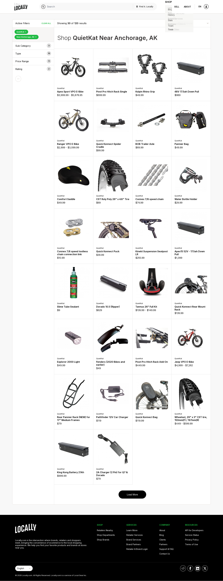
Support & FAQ (166, 549)
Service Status (192, 535)
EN (199, 6)
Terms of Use (191, 544)
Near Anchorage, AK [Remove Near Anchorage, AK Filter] (26, 37)
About (187, 6)
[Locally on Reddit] (183, 568)
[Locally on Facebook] (190, 568)
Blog (161, 535)
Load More (132, 494)
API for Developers (194, 530)
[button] (33, 46)
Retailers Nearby (105, 530)
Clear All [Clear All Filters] (46, 23)
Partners (163, 544)
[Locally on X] (205, 568)
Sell (176, 6)
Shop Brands (103, 539)
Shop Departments (106, 535)
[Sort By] (193, 23)
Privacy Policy (192, 539)
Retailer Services (134, 535)
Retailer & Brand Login (137, 549)
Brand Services (133, 539)
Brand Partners (133, 544)
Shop (167, 6)
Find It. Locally (141, 6)
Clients (162, 539)
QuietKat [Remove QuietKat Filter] (21, 32)
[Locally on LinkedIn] (198, 568)
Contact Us (164, 553)
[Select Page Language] (24, 568)
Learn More (131, 530)
